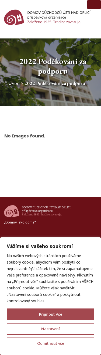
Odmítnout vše (50, 343)
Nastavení (50, 328)
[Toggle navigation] (94, 4)
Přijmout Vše (50, 314)
